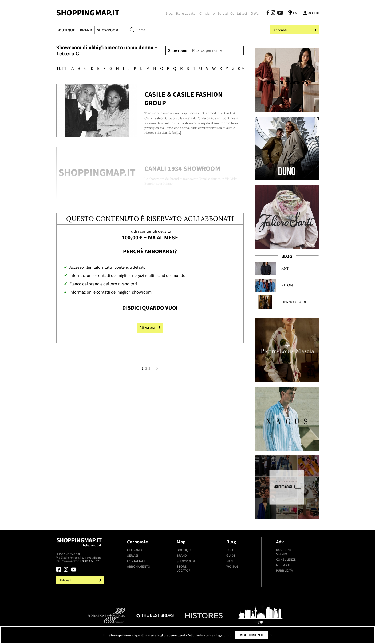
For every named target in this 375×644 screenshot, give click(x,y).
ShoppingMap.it (87, 12)
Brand (86, 30)
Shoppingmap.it (80, 544)
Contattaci (238, 13)
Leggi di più (223, 635)
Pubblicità (284, 570)
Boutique (65, 30)
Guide (230, 556)
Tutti (62, 68)
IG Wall (255, 13)
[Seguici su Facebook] (268, 13)
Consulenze (286, 560)
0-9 (241, 68)
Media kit (283, 565)
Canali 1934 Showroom (182, 168)
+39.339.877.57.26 (90, 561)
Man (229, 561)
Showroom (107, 30)
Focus (231, 550)
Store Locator (186, 13)
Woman (232, 566)
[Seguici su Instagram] (273, 13)
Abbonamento (138, 566)
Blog (169, 13)
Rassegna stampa (283, 552)
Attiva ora (150, 327)
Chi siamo (207, 13)
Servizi (223, 13)
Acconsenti (251, 635)
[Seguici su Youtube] (279, 13)
